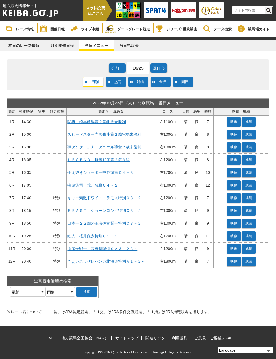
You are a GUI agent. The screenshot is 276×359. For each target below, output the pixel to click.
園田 (185, 82)
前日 (119, 68)
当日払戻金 (129, 45)
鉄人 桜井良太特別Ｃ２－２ (92, 236)
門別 (95, 82)
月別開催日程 (62, 45)
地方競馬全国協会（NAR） (84, 338)
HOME (48, 338)
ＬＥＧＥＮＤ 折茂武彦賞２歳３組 (98, 160)
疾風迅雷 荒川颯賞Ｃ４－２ (92, 185)
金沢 (162, 82)
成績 (248, 122)
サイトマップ (127, 338)
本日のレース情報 (23, 45)
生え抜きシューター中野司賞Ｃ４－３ (100, 172)
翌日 (156, 68)
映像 (233, 122)
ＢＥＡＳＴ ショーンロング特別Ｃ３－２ (104, 210)
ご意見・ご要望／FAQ (213, 338)
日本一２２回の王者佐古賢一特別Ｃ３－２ (104, 223)
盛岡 (117, 82)
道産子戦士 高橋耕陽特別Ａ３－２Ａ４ (102, 248)
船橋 (140, 82)
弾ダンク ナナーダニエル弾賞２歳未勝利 (104, 147)
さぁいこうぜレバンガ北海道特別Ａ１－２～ (106, 261)
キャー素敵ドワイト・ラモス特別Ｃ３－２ (104, 198)
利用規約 (179, 338)
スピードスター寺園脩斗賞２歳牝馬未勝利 (104, 134)
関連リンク (155, 338)
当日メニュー (96, 45)
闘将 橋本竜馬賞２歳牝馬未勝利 (96, 121)
